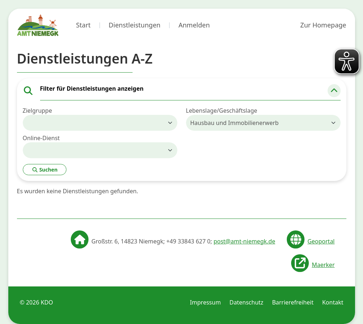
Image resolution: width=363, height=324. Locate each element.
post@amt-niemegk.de (244, 241)
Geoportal (320, 241)
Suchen (45, 169)
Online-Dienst (41, 138)
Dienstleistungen (134, 25)
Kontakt (332, 302)
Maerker (323, 265)
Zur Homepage (323, 25)
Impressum (205, 302)
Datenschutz (246, 302)
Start (83, 25)
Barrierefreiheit (293, 302)
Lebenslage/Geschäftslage (222, 111)
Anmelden (194, 25)
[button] (334, 90)
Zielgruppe (37, 111)
